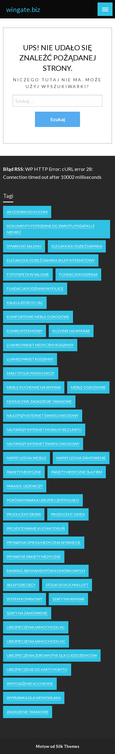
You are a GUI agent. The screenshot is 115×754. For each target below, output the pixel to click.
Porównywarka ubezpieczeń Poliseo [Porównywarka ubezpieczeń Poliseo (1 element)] (43, 500)
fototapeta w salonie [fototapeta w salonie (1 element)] (28, 274)
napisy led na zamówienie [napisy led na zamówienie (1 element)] (81, 458)
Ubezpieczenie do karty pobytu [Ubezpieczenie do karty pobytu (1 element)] (37, 669)
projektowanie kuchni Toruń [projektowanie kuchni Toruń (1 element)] (36, 528)
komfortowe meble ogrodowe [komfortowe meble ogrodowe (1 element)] (38, 316)
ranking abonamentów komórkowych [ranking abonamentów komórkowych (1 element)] (46, 570)
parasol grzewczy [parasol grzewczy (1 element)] (25, 486)
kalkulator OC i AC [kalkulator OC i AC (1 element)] (25, 302)
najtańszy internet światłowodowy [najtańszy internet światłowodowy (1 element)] (43, 443)
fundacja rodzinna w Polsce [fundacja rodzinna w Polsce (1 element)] (35, 288)
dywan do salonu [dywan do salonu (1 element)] (24, 246)
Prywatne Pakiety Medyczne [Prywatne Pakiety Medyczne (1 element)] (34, 556)
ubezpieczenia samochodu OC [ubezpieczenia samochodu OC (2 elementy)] (36, 641)
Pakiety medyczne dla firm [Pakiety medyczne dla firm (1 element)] (76, 472)
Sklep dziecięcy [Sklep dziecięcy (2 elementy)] (21, 585)
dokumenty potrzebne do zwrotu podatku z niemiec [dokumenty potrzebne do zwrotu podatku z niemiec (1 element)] (50, 229)
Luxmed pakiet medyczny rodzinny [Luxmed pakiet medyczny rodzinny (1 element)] (40, 345)
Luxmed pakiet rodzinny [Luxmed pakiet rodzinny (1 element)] (30, 359)
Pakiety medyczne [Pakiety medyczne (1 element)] (24, 472)
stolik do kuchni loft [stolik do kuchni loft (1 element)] (67, 585)
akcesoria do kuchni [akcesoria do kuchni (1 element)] (27, 212)
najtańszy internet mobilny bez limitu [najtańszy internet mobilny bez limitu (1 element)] (44, 429)
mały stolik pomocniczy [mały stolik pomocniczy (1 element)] (31, 373)
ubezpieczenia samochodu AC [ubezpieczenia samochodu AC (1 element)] (36, 627)
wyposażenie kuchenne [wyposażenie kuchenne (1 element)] (30, 683)
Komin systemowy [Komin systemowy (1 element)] (24, 331)
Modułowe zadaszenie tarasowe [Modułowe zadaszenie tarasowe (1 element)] (39, 401)
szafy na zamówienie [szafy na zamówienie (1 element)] (27, 613)
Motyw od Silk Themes (57, 746)
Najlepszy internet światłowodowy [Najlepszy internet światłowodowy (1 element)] (43, 415)
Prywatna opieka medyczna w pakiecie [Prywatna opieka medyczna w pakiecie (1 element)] (44, 542)
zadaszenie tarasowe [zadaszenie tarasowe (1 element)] (27, 712)
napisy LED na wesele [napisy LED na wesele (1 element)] (26, 458)
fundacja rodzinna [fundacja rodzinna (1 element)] (78, 274)
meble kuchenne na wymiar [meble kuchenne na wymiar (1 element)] (34, 387)
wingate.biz (23, 9)
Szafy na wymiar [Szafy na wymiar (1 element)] (68, 599)
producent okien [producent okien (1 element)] (68, 514)
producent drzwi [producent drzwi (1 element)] (24, 514)
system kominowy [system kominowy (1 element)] (24, 599)
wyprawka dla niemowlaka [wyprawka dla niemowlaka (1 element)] (34, 697)
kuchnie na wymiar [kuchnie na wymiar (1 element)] (71, 331)
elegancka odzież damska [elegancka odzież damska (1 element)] (77, 246)
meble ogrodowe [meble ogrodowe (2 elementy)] (88, 387)
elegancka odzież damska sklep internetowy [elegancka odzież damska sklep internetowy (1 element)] (51, 260)
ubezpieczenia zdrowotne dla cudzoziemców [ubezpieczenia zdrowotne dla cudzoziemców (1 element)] (52, 655)
